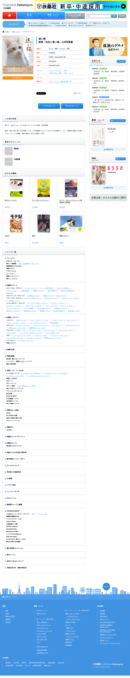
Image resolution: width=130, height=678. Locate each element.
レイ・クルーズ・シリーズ (37, 322)
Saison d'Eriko (11, 521)
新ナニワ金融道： (12, 263)
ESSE (7, 613)
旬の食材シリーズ (12, 401)
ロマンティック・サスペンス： (16, 295)
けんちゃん (112, 129)
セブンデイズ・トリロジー (33, 305)
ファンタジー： (11, 340)
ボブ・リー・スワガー (72, 636)
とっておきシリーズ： (13, 373)
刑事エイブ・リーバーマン (17, 328)
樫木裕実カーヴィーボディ (16, 459)
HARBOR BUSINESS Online (37, 662)
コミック (67, 625)
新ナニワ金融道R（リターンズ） (29, 263)
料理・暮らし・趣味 (56, 73)
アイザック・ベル (34, 330)
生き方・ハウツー (42, 636)
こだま (110, 131)
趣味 (65, 73)
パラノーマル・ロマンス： (14, 298)
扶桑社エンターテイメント (16, 436)
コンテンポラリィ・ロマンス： (16, 303)
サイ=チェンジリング (51, 298)
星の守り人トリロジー (13, 311)
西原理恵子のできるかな (14, 266)
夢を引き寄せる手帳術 (13, 541)
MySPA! (24, 662)
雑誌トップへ (120, 158)
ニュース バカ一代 (13, 491)
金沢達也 (62, 207)
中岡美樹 (62, 49)
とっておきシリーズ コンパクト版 (55, 373)
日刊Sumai (19, 665)
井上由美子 (35, 242)
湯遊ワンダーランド (12, 276)
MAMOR (7, 619)
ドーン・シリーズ (51, 305)
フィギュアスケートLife (13, 519)
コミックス (10, 258)
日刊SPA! (8, 662)
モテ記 (7, 236)
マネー (39, 642)
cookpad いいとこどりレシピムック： (18, 514)
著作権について (104, 640)
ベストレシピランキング (14, 391)
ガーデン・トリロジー (59, 303)
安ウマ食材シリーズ (12, 403)
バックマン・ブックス (34, 338)
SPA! (6, 610)
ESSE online (51, 662)
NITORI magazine (12, 526)
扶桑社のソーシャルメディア (108, 634)
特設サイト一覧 (41, 613)
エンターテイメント (29, 31)
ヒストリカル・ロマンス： (14, 288)
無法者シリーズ (45, 311)
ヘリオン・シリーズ (30, 288)
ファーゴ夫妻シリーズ (53, 333)
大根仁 (7, 242)
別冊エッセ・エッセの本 (15, 370)
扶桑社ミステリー (13, 317)
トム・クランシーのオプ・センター (31, 333)
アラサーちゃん (11, 271)
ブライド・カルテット (13, 308)
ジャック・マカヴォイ (23, 325)
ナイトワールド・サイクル (14, 338)
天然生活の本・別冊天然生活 (17, 568)
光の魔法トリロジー (33, 295)
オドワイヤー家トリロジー (32, 298)
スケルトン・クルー (41, 335)
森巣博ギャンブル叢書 (14, 504)
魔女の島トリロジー (74, 311)
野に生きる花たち (58, 311)
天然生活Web (55, 23)
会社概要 (102, 610)
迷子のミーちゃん (11, 200)
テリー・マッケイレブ (40, 325)
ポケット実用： (11, 386)
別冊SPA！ (10, 427)
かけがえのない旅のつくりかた (16, 539)
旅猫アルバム (63, 236)
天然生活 (7, 622)
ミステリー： (10, 320)
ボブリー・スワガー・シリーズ (16, 322)
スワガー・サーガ (57, 320)
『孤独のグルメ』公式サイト (101, 23)
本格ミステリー (11, 343)
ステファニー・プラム (65, 330)
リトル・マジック (12, 290)
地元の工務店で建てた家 (14, 418)
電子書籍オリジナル (42, 652)
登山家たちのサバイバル (14, 446)
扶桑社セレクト (12, 443)
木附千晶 (7, 207)
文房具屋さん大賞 (12, 524)
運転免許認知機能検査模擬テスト (41, 25)
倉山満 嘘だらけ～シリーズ (15, 359)
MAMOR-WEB (82, 23)
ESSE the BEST (11, 396)
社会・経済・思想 (42, 639)
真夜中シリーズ (48, 295)
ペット (71, 73)
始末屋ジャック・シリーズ (52, 338)
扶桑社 (7, 31)
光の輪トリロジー (14, 300)
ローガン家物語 (29, 308)
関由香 (51, 49)
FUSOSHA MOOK (13, 511)
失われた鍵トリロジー (44, 308)
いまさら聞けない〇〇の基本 (26, 386)
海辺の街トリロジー (30, 311)
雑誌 (4, 606)
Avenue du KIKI (61, 25)
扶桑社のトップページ (11, 597)
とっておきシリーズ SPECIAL (30, 373)
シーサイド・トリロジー (14, 305)
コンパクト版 (42, 514)
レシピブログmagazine (13, 534)
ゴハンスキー (10, 273)
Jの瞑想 (9, 478)
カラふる (27, 665)
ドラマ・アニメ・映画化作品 (58, 81)
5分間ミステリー (21, 320)
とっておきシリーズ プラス (15, 376)
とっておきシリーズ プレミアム (38, 376)
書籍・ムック (16, 31)
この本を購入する (49, 106)
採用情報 (102, 613)
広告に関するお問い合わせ (107, 622)
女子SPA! (16, 662)
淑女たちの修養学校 (67, 290)
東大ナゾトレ (92, 25)
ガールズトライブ (13, 465)
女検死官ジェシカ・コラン (37, 328)
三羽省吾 (35, 207)
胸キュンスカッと (12, 278)
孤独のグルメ (10, 268)
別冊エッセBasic (11, 378)
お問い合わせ (104, 616)
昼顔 (33, 236)
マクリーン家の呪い (62, 288)
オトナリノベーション (13, 420)
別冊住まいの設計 (13, 410)
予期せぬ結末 (54, 322)
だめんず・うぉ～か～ (13, 261)
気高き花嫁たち (53, 290)
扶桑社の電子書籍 (42, 650)
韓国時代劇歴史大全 (12, 516)
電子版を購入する (72, 106)
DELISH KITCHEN (12, 531)
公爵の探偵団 (25, 290)
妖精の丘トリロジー (61, 308)
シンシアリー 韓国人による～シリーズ (18, 361)
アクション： (10, 330)
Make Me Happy (11, 536)
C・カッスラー (68, 23)
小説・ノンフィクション (44, 625)
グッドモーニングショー (40, 200)
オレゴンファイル (49, 330)
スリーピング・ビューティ (25, 340)
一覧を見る (121, 61)
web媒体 (6, 658)
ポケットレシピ (11, 383)
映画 (65, 70)
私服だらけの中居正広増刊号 (17, 452)
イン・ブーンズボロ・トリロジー (37, 303)
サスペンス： (10, 325)
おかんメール (11, 498)
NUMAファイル (21, 330)
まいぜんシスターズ (77, 25)
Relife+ (8, 413)
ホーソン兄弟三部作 (46, 288)
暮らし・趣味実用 (42, 622)
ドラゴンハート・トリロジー (70, 298)
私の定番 (9, 393)
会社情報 (100, 606)
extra (33, 514)
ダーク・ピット (11, 333)
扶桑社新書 (10, 356)
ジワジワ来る (11, 485)
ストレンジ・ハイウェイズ (59, 335)
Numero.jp (61, 662)
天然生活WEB (9, 665)
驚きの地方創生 (11, 364)
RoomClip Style (11, 529)
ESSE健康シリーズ (12, 398)
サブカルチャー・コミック (44, 630)
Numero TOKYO (10, 616)
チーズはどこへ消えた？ (38, 23)
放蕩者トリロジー (38, 290)
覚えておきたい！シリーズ (14, 388)
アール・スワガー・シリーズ (39, 320)
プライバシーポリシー (106, 637)
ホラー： (9, 335)
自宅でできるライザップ (15, 561)
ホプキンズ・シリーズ (73, 325)
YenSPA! (9, 430)
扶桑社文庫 (10, 349)
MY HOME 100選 (11, 415)
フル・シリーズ (71, 320)
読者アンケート (104, 619)
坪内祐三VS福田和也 (14, 472)
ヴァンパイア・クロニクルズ (22, 335)
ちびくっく (9, 381)
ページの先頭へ (106, 587)
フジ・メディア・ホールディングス (110, 643)
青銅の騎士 (9, 293)
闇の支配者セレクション (15, 548)
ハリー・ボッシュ (56, 325)
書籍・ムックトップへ (118, 120)
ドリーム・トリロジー (67, 305)
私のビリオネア (61, 295)
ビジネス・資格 (41, 633)
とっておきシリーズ (72, 616)
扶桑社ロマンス (12, 285)
